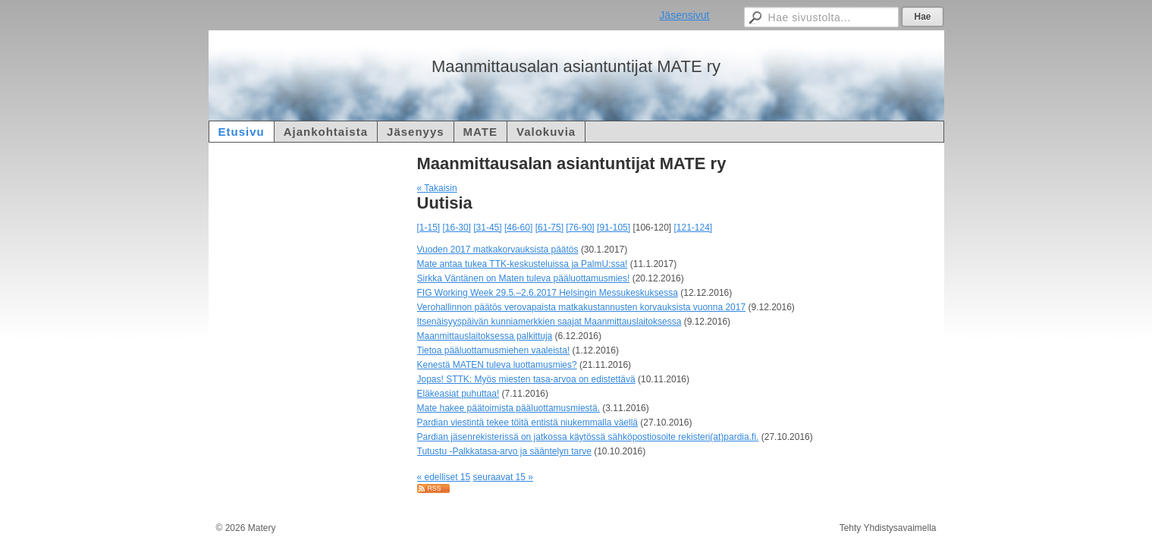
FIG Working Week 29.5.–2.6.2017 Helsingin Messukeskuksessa (547, 292)
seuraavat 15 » (503, 477)
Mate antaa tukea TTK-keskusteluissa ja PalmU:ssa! (522, 264)
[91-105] (613, 227)
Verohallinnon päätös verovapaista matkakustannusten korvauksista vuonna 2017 (581, 307)
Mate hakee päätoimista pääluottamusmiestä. (508, 408)
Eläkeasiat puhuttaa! (458, 393)
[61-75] (549, 227)
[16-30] (457, 227)
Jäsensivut (684, 15)
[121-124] (693, 227)
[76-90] (580, 227)
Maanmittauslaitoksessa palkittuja (485, 336)
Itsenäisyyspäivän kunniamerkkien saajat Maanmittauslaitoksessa (549, 321)
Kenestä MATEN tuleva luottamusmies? (497, 365)
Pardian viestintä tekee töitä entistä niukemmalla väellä (528, 422)
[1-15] (429, 227)
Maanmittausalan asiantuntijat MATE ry (576, 66)
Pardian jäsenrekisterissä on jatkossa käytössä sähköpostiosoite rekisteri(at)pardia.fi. (588, 437)
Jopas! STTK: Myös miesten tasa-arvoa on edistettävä (526, 379)
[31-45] (487, 227)
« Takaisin (437, 188)
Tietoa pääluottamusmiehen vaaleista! (493, 350)
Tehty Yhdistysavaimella (888, 528)
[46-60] (518, 227)
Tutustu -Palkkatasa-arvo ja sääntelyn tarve (504, 451)
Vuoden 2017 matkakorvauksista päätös (498, 249)
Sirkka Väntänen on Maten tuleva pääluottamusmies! (523, 278)
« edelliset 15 (444, 477)
